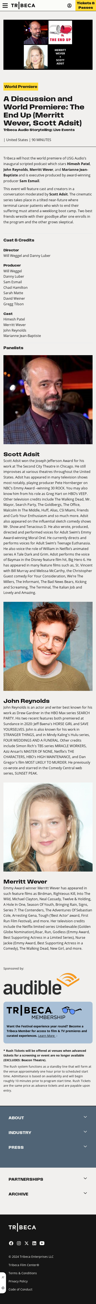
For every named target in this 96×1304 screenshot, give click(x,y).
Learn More (48, 1036)
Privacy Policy (18, 1281)
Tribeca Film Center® (24, 1265)
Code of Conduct (20, 1289)
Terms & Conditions (23, 1273)
